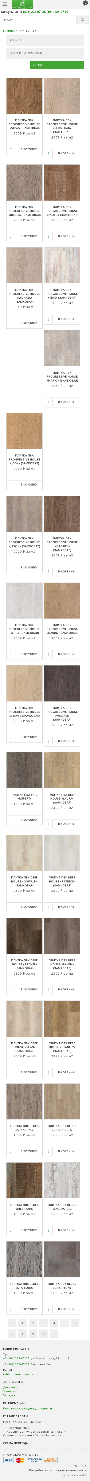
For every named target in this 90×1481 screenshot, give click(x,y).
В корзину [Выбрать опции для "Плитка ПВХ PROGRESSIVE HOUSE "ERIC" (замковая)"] (29, 654)
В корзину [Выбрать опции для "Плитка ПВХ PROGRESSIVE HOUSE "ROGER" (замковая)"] (29, 236)
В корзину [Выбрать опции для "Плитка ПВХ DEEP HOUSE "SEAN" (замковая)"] (29, 1072)
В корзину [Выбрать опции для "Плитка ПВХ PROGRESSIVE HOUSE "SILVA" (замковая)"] (29, 149)
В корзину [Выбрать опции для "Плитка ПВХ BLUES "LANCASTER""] (66, 1230)
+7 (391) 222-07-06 (16, 1358)
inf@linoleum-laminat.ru (21, 1374)
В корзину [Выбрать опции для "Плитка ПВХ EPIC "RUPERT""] (29, 820)
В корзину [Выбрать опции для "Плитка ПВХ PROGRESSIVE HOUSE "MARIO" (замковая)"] (66, 402)
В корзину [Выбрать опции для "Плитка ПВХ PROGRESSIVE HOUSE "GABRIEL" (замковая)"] (66, 571)
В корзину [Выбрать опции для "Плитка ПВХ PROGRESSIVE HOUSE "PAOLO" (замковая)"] (66, 236)
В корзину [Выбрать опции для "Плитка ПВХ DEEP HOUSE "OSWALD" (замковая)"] (29, 907)
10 (43, 1333)
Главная (9, 30)
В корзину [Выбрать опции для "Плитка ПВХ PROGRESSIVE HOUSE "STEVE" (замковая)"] (29, 737)
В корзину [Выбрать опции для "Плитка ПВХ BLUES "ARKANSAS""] (29, 1151)
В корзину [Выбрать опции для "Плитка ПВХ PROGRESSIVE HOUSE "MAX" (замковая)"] (66, 319)
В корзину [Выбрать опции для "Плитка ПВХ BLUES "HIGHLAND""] (29, 1230)
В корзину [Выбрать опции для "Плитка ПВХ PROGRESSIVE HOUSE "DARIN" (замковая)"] (66, 654)
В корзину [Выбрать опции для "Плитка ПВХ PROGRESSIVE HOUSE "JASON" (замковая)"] (29, 567)
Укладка (9, 1395)
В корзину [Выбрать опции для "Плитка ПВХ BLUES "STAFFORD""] (29, 1309)
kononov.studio (74, 1474)
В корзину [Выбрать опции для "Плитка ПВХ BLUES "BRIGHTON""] (66, 1309)
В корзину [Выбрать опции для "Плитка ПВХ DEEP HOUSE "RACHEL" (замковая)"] (29, 989)
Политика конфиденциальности (27, 1408)
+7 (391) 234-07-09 (16, 1364)
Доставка (10, 1387)
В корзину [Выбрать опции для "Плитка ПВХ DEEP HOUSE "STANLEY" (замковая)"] (66, 1072)
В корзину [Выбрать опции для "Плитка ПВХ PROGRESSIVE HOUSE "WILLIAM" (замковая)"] (66, 741)
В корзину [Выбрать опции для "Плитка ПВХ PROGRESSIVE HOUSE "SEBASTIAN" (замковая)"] (66, 153)
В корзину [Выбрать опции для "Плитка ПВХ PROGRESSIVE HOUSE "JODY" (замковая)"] (29, 484)
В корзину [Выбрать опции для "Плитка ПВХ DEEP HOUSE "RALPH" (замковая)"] (66, 989)
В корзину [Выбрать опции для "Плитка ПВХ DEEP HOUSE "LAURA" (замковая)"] (66, 824)
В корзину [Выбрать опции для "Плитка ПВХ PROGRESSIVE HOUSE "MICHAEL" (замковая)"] (29, 323)
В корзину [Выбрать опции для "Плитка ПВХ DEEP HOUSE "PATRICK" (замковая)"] (66, 907)
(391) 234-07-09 (57, 12)
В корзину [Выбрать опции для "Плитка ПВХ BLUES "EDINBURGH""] (66, 1151)
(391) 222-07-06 (34, 12)
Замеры (9, 1391)
